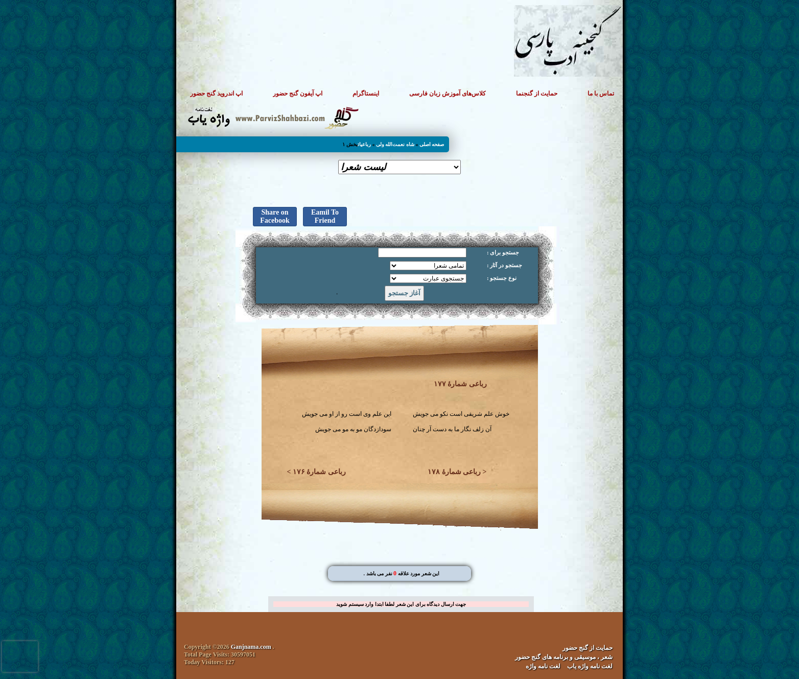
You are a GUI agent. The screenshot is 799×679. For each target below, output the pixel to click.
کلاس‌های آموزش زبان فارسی (447, 93)
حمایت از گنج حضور (587, 647)
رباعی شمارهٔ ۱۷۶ (319, 472)
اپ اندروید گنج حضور (216, 93)
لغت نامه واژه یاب (590, 666)
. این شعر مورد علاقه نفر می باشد (401, 573)
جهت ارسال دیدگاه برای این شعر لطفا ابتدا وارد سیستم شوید (401, 604)
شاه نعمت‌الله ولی (395, 144)
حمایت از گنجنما (536, 93)
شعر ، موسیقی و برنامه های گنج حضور (564, 657)
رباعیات (364, 144)
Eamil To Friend (325, 216)
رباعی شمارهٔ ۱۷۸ (454, 472)
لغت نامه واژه (543, 666)
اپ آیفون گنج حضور (297, 93)
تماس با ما (601, 93)
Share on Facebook (275, 216)
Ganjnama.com (251, 646)
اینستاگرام (366, 93)
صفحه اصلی (431, 144)
